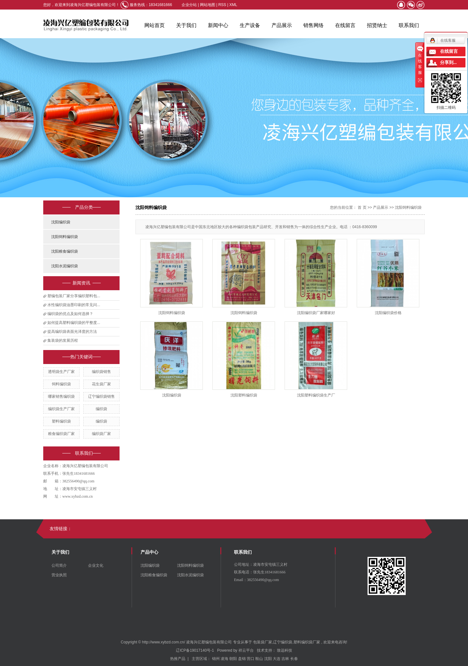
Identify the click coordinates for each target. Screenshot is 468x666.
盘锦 (242, 658)
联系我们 (409, 25)
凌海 (224, 658)
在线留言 (345, 25)
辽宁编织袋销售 (101, 396)
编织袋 (101, 409)
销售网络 (313, 25)
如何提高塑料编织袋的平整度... (73, 322)
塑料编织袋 (61, 421)
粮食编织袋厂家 (61, 433)
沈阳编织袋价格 (388, 313)
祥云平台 (246, 650)
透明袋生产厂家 (61, 371)
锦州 (216, 658)
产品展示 (282, 25)
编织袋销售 (101, 371)
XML (233, 5)
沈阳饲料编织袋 (64, 237)
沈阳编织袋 (60, 222)
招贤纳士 (377, 25)
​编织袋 (101, 421)
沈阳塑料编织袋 (244, 395)
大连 (276, 658)
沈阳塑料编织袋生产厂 (316, 395)
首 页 (362, 207)
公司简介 (59, 565)
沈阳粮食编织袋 (64, 251)
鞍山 (259, 658)
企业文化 (95, 565)
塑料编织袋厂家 (306, 642)
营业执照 (59, 575)
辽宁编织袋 (282, 642)
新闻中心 (218, 25)
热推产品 (177, 658)
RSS (222, 5)
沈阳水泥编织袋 (64, 266)
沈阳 (268, 658)
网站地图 (208, 5)
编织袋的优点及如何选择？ (70, 314)
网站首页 (154, 25)
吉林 (285, 658)
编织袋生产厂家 (61, 409)
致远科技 (284, 650)
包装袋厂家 (262, 642)
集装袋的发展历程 (62, 340)
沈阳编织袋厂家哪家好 (316, 313)
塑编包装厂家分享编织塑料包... (73, 296)
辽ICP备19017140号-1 (195, 650)
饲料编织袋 (61, 384)
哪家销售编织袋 (61, 396)
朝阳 (233, 658)
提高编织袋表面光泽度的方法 (72, 331)
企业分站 (189, 5)
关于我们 (186, 25)
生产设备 (250, 25)
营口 (250, 658)
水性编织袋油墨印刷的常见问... (73, 305)
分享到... (448, 62)
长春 (294, 658)
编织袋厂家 (101, 433)
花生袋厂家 (101, 384)
